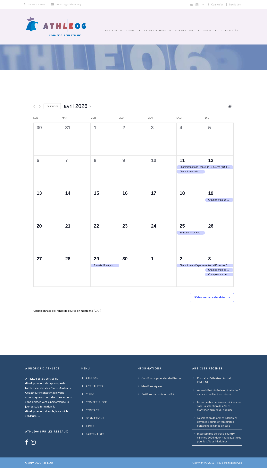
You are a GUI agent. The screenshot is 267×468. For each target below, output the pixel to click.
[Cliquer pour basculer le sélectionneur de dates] (77, 106)
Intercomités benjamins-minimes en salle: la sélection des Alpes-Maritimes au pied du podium (219, 405)
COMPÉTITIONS (96, 402)
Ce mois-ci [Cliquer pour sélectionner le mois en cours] (52, 106)
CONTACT (93, 410)
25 (182, 226)
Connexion (217, 4)
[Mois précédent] (34, 106)
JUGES (207, 30)
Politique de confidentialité (157, 394)
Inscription (235, 4)
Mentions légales (151, 386)
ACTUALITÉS (229, 30)
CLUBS (130, 30)
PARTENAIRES (95, 434)
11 (182, 160)
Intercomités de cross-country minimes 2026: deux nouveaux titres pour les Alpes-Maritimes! (219, 437)
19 (210, 193)
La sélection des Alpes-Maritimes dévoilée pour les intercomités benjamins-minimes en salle (217, 421)
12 (210, 160)
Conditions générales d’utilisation (161, 378)
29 (96, 258)
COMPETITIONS (155, 30)
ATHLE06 (111, 30)
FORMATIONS (184, 30)
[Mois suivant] (39, 106)
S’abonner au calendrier (209, 297)
